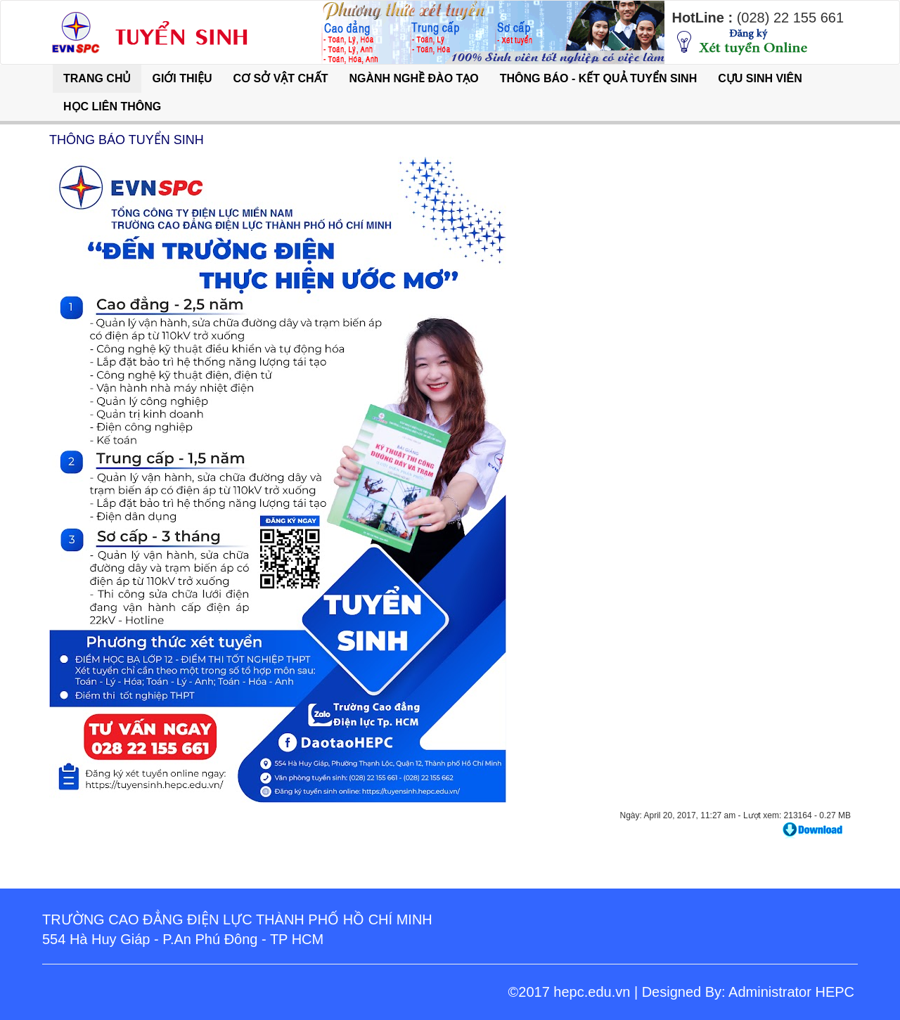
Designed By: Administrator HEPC (748, 992)
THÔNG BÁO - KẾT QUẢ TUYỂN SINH (598, 78)
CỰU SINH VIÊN (760, 78)
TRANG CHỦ (97, 78)
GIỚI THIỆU (182, 78)
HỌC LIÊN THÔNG (112, 106)
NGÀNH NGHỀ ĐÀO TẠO (413, 78)
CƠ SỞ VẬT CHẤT (280, 78)
